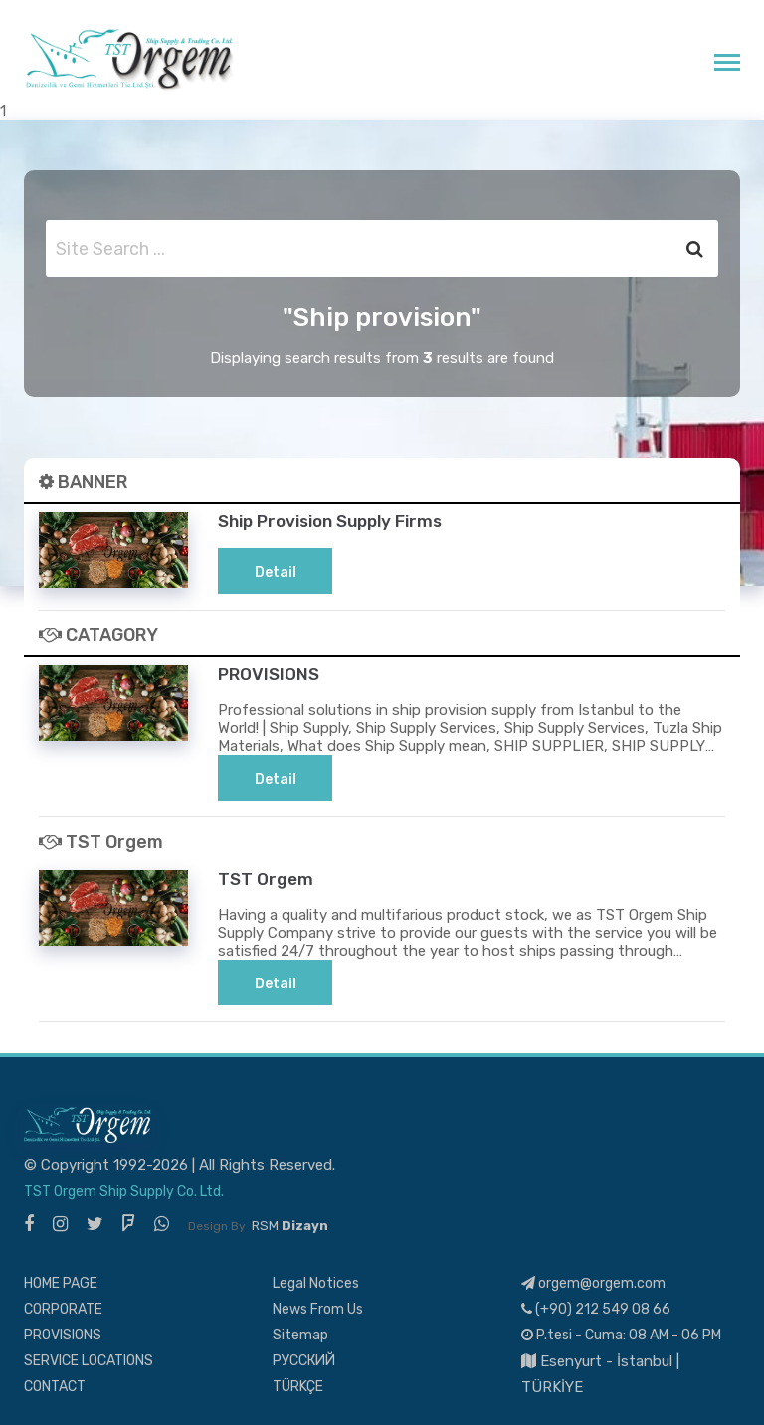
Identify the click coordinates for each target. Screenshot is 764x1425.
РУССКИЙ (304, 1359)
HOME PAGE (60, 1282)
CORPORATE (63, 1308)
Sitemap (300, 1334)
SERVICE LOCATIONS (88, 1359)
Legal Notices (316, 1282)
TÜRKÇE (298, 1385)
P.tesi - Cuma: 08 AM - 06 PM (621, 1334)
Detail (275, 572)
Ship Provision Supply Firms (339, 520)
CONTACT (55, 1385)
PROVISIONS (270, 673)
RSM (290, 1224)
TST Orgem (266, 878)
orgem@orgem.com (593, 1282)
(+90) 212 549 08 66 (595, 1308)
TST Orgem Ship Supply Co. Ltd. (124, 1190)
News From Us (318, 1308)
